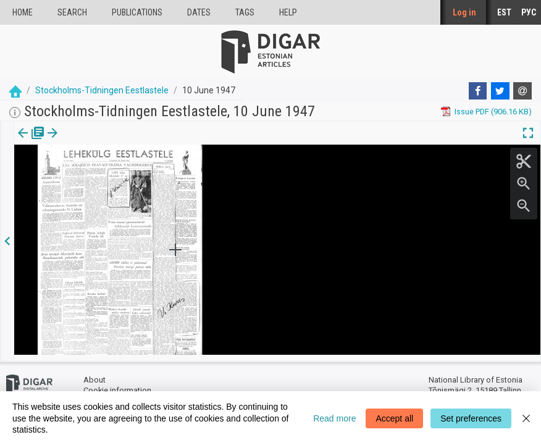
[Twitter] (500, 91)
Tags (244, 12)
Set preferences (470, 418)
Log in (464, 12)
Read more (334, 418)
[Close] (526, 418)
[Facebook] (478, 91)
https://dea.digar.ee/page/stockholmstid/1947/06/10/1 (112, 175)
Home (22, 12)
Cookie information (117, 384)
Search (72, 12)
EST (504, 12)
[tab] (22, 141)
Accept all (394, 418)
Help (288, 12)
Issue (22, 141)
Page (63, 141)
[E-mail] (522, 91)
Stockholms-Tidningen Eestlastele (102, 90)
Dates (199, 12)
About (94, 374)
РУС (528, 12)
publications (137, 12)
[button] (78, 141)
